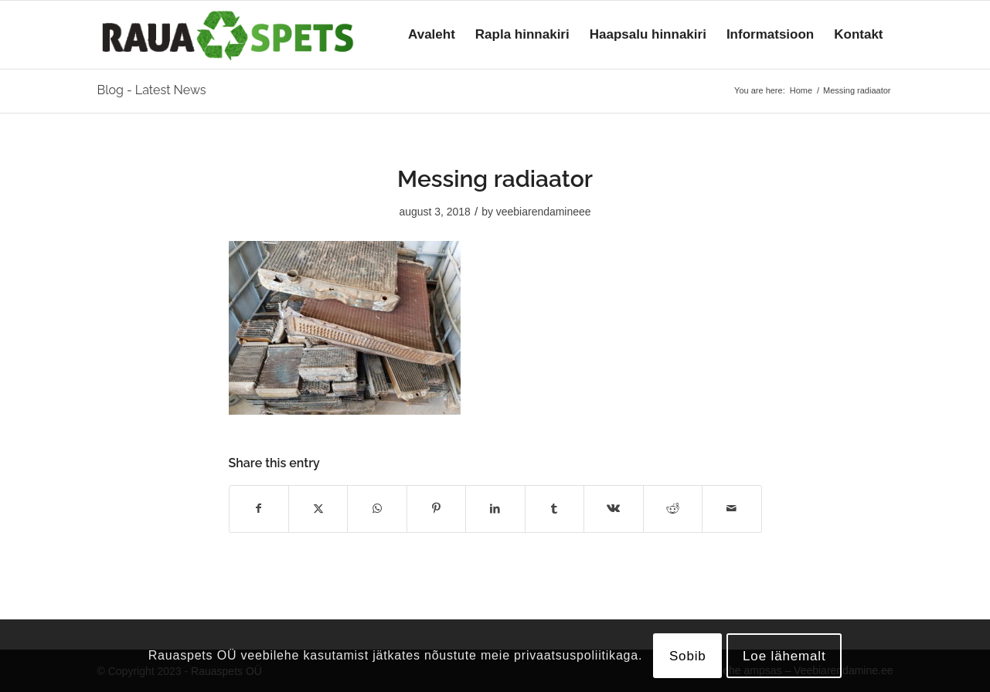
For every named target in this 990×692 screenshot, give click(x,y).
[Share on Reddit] (673, 508)
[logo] (228, 35)
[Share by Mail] (732, 508)
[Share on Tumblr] (554, 508)
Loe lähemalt (784, 656)
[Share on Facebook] (259, 508)
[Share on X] (318, 508)
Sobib (687, 656)
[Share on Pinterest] (436, 508)
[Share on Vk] (613, 508)
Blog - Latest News (151, 90)
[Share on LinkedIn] (495, 508)
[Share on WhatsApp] (377, 508)
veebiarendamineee (543, 211)
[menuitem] (431, 35)
